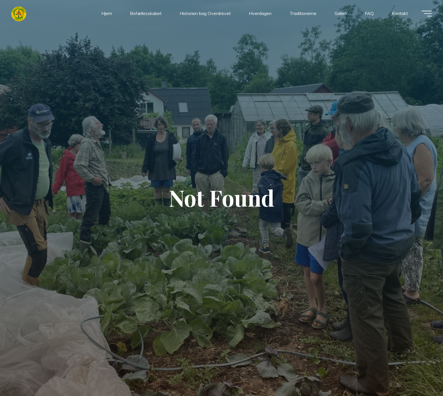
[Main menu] (427, 13)
